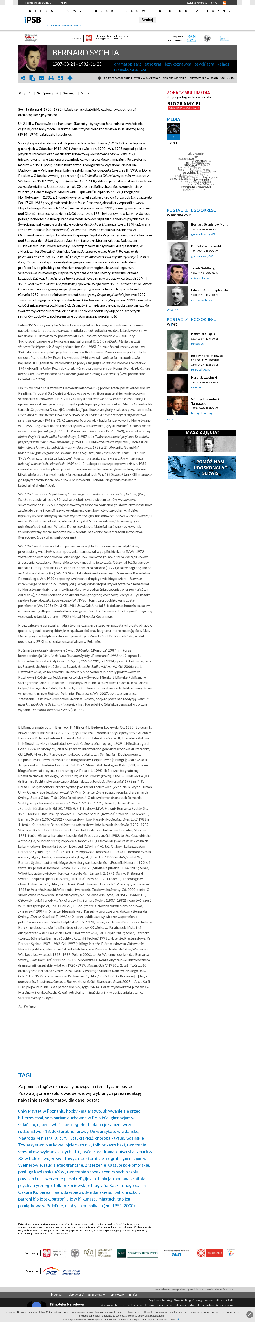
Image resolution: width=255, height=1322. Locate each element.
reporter (196, 387)
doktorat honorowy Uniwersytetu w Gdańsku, (95, 1131)
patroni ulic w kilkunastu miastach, (84, 1198)
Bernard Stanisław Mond (209, 224)
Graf (173, 143)
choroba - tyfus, (110, 1138)
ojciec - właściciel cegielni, (62, 1124)
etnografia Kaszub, (106, 1185)
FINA (64, 2)
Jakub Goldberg (203, 268)
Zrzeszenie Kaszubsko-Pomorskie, (117, 1165)
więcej (170, 309)
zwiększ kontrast (197, 2)
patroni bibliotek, (34, 1198)
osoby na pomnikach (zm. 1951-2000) (100, 1205)
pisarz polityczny (200, 369)
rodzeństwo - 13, (34, 1131)
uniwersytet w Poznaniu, (41, 1111)
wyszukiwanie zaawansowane (64, 24)
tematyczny (117, 1294)
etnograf (153, 63)
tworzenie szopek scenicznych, (96, 1171)
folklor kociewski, (70, 1185)
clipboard (32, 78)
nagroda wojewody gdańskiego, (82, 1192)
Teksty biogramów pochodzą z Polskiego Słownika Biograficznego (194, 1289)
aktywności (76, 1294)
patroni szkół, (127, 1192)
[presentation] (25, 93)
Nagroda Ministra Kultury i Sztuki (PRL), (56, 1138)
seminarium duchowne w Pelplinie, (77, 1117)
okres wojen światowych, (56, 1158)
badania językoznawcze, (110, 1124)
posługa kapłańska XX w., (42, 1171)
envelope (42, 78)
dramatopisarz (127, 63)
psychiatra (204, 63)
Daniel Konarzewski (206, 246)
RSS (224, 3)
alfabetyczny (96, 1294)
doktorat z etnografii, (101, 1158)
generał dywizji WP (202, 256)
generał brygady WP (203, 234)
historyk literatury (202, 413)
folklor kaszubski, (109, 1144)
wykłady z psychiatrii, (60, 1151)
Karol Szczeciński (204, 377)
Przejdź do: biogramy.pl (38, 2)
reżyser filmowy (200, 278)
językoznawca (178, 63)
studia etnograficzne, (64, 1165)
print (51, 78)
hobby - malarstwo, (84, 1111)
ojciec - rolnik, (78, 1144)
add (70, 78)
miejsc (133, 1294)
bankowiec (197, 343)
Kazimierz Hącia (203, 334)
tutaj (178, 1319)
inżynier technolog (202, 299)
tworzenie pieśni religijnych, (70, 1178)
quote (61, 78)
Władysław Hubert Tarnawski (205, 401)
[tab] (26, 93)
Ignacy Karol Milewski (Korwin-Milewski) (207, 357)
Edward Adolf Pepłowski (209, 290)
